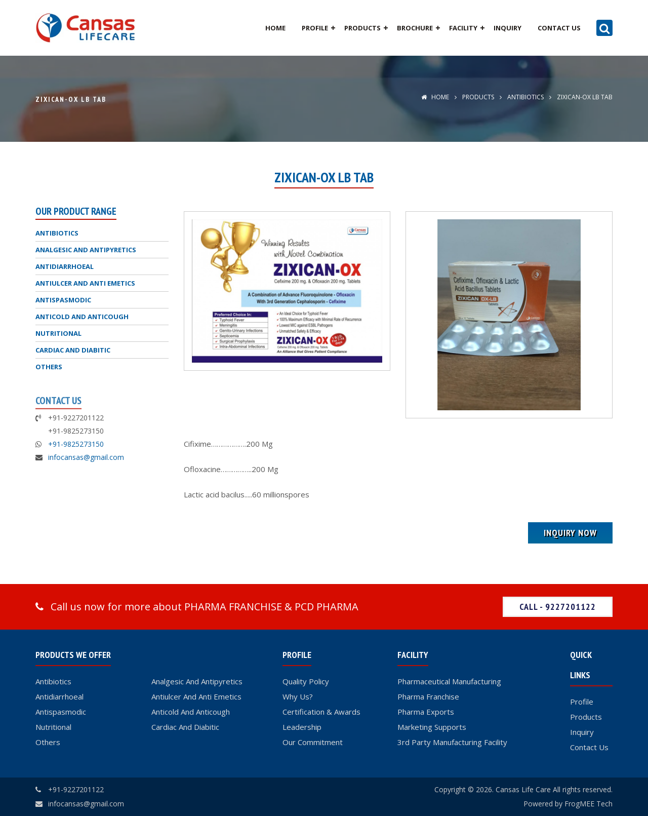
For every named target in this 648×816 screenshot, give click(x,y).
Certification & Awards (321, 712)
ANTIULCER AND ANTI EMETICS (85, 283)
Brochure (415, 27)
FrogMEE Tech (588, 803)
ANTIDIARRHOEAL (64, 266)
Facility (463, 27)
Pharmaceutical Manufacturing (449, 681)
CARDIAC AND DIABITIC (72, 350)
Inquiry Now (570, 532)
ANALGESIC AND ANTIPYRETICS (85, 249)
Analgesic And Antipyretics (196, 681)
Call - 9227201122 (557, 606)
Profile (315, 27)
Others (47, 742)
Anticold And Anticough (190, 712)
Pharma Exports (425, 712)
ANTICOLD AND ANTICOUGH (82, 316)
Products (362, 27)
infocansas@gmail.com (86, 457)
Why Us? (297, 696)
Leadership (301, 727)
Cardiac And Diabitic (185, 727)
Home (275, 27)
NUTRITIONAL (58, 333)
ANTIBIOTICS (525, 97)
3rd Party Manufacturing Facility (452, 742)
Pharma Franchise (428, 696)
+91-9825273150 (76, 444)
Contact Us (559, 27)
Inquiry (507, 27)
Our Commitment (312, 742)
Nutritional (53, 727)
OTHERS (48, 366)
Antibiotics (53, 681)
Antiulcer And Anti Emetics (196, 696)
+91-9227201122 (76, 789)
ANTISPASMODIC (63, 299)
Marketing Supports (431, 727)
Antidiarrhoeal (59, 696)
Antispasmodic (60, 712)
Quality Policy (305, 681)
